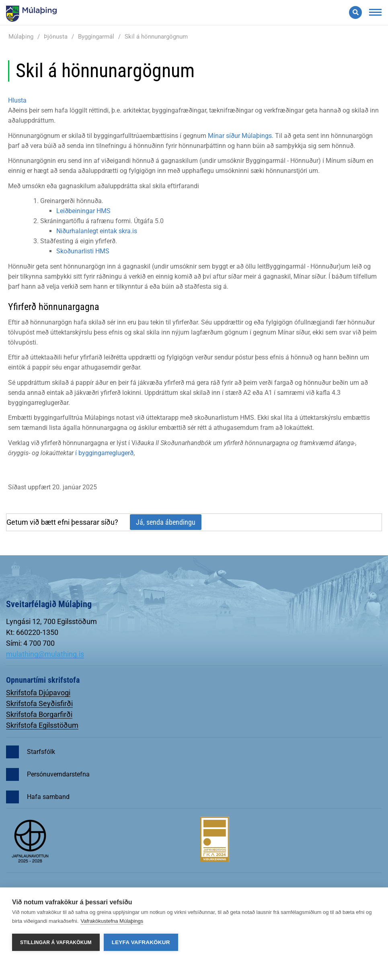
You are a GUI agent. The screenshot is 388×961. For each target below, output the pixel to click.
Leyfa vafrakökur (141, 942)
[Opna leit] (355, 12)
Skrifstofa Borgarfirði (39, 714)
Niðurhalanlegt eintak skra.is (96, 231)
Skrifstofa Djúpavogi (38, 692)
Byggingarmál (96, 36)
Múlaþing (20, 36)
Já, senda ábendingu (165, 522)
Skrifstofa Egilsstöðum (42, 725)
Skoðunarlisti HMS (82, 251)
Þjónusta (56, 36)
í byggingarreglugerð (104, 453)
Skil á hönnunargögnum (156, 36)
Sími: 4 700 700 (30, 643)
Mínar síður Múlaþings (240, 136)
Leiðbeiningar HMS (83, 211)
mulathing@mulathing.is (45, 654)
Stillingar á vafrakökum (56, 942)
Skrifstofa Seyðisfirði (39, 703)
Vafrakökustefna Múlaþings (111, 921)
